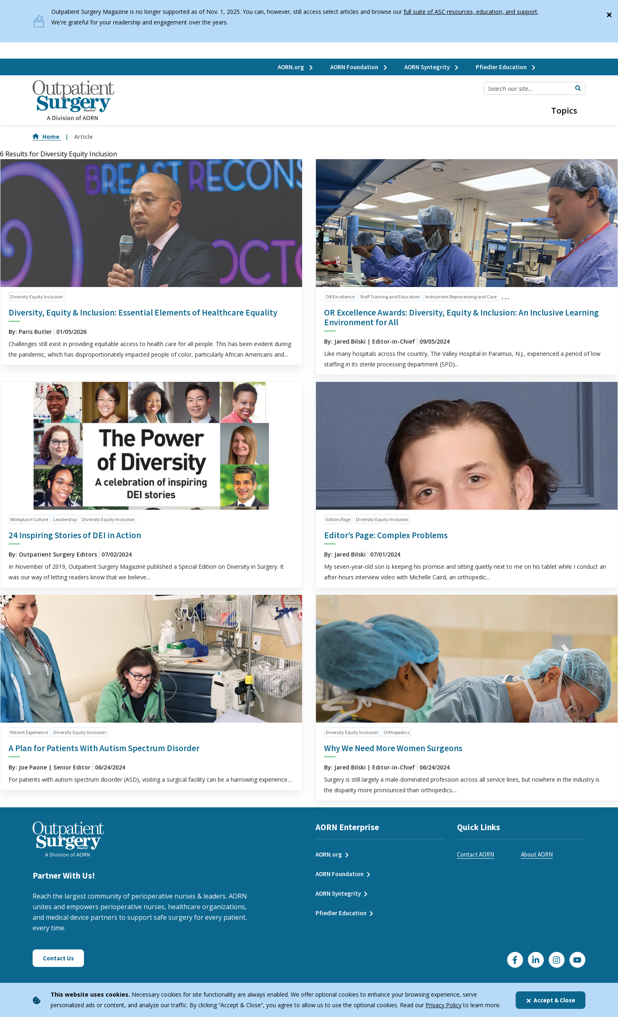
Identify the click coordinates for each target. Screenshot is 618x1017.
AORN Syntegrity (431, 67)
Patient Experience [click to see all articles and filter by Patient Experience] (29, 732)
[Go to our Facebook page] (515, 960)
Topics (564, 110)
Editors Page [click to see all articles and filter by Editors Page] (338, 519)
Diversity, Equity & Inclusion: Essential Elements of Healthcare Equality (143, 312)
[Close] (609, 13)
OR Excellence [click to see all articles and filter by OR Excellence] (340, 297)
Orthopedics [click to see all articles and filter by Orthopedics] (396, 732)
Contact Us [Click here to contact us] (58, 958)
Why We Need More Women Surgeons (393, 748)
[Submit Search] (578, 88)
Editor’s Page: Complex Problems (386, 535)
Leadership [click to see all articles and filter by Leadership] (65, 519)
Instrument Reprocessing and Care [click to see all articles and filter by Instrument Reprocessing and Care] (461, 297)
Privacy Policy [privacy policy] (443, 1005)
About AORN (537, 854)
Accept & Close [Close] (550, 1000)
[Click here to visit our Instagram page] (557, 960)
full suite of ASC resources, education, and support (470, 11)
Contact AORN (475, 854)
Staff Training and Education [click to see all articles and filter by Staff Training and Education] (390, 297)
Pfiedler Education (506, 67)
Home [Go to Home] (47, 136)
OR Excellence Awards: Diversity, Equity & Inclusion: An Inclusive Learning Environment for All (461, 317)
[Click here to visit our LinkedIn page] (536, 960)
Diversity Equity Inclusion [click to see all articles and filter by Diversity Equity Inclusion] (36, 297)
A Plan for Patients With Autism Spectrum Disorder (104, 748)
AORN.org (296, 67)
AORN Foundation (359, 67)
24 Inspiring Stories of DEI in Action (75, 535)
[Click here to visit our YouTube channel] (577, 960)
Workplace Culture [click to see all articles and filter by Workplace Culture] (29, 519)
